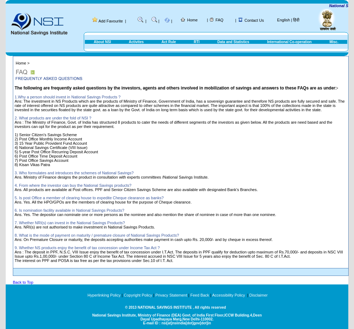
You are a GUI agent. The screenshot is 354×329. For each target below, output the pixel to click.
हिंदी (296, 20)
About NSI (102, 42)
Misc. (333, 42)
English (283, 20)
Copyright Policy (138, 295)
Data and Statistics (233, 42)
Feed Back (199, 295)
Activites (136, 42)
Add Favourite (110, 21)
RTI (197, 42)
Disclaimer (258, 295)
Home (192, 20)
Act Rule (168, 42)
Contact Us (254, 20)
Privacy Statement (171, 295)
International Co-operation (289, 42)
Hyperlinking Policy (103, 295)
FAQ (220, 20)
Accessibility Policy (229, 295)
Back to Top (23, 282)
